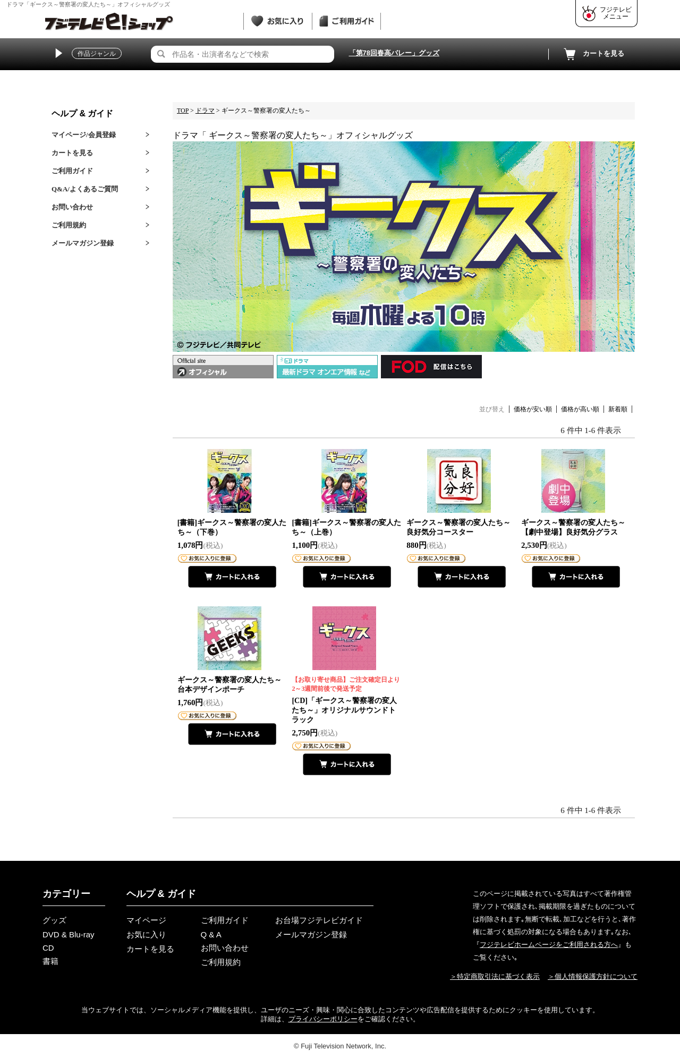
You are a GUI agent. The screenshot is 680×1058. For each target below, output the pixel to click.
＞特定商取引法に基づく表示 (495, 976)
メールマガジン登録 (83, 243)
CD (48, 947)
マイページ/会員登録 (84, 135)
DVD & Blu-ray (68, 934)
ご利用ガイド (72, 171)
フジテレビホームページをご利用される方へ (549, 945)
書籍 (50, 961)
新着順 (617, 409)
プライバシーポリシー (323, 1019)
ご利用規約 (69, 225)
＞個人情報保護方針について (593, 976)
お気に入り (146, 934)
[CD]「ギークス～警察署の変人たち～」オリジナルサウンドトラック (347, 699)
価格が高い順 (580, 409)
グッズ (54, 920)
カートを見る (593, 54)
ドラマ (205, 110)
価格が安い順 (533, 409)
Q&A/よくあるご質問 (85, 189)
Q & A (211, 934)
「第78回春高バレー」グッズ (394, 53)
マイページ (146, 920)
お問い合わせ (72, 207)
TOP (183, 110)
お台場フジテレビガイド (319, 920)
